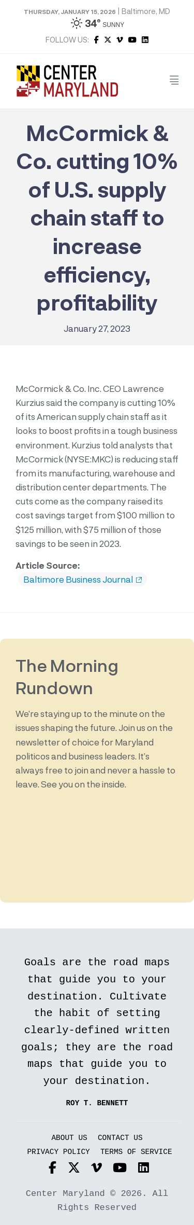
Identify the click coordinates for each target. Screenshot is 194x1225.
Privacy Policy (58, 1152)
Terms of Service (136, 1152)
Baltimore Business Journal (82, 579)
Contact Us (120, 1138)
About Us (69, 1138)
